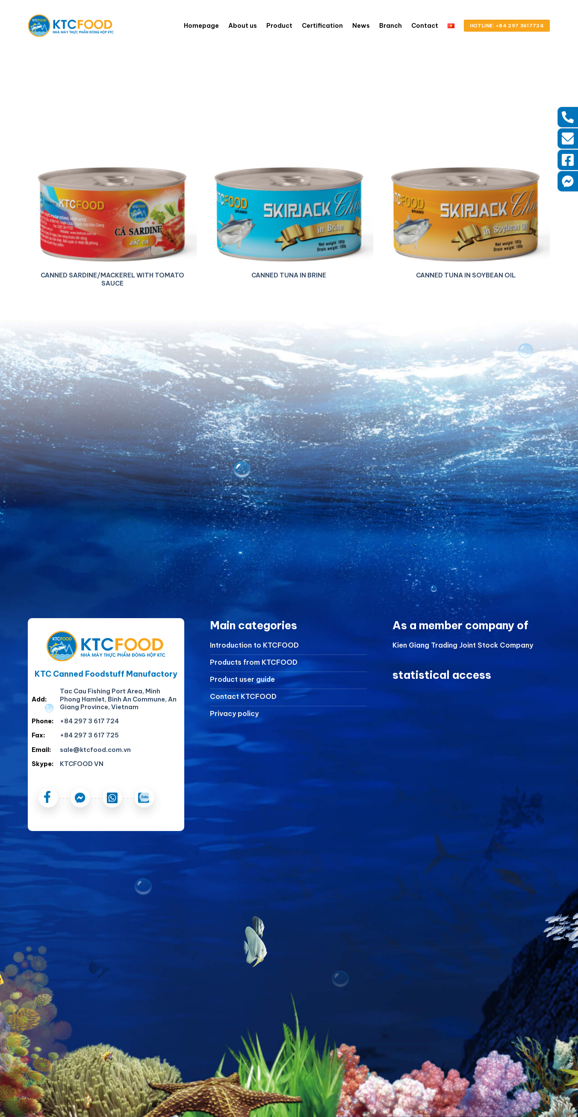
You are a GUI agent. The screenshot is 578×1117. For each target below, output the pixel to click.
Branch (390, 25)
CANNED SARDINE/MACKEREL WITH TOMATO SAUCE (112, 279)
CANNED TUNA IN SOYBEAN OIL (466, 275)
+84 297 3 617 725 (89, 735)
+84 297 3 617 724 (89, 721)
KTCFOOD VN (81, 764)
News (361, 25)
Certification (322, 25)
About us (242, 25)
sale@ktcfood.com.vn (95, 750)
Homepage (201, 25)
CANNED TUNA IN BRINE (288, 275)
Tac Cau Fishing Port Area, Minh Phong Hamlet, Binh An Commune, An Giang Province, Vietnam (118, 699)
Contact (424, 25)
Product (279, 25)
